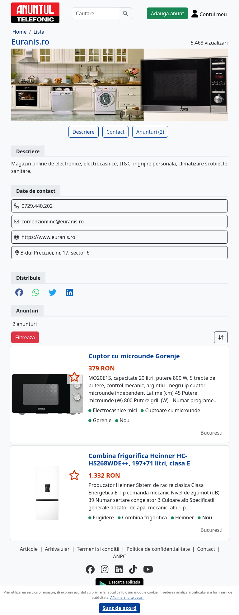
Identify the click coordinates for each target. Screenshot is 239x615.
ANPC (119, 556)
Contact (115, 131)
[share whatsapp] (35, 292)
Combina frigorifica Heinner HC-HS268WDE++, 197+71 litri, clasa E (139, 459)
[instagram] (105, 569)
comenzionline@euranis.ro (52, 221)
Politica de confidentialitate (158, 549)
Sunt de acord (119, 608)
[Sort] (221, 337)
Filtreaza (25, 337)
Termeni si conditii (98, 549)
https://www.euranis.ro (48, 237)
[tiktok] (133, 569)
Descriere (84, 131)
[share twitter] (52, 292)
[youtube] (148, 569)
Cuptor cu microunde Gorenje (134, 356)
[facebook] (90, 569)
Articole (29, 549)
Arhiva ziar (57, 549)
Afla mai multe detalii (127, 597)
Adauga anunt (167, 13)
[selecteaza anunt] (74, 376)
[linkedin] (119, 569)
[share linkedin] (69, 292)
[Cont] (209, 13)
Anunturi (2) (150, 131)
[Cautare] (95, 13)
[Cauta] (125, 13)
